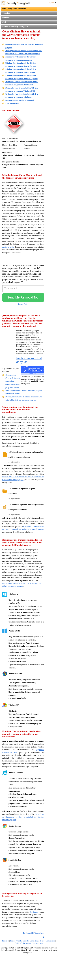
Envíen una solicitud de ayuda (29, 360)
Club (4, 22)
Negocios (6, 13)
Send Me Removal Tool (23, 297)
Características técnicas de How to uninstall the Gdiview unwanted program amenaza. (12, 381)
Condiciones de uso (37, 941)
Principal (5, 941)
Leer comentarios (12, 103)
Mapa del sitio (37, 943)
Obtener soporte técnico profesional (19, 100)
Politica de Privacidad (23, 943)
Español (52, 3)
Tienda (18, 941)
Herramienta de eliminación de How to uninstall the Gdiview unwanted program (23, 817)
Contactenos (50, 941)
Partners (5, 17)
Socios (12, 941)
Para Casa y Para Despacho (14, 8)
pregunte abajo (8, 247)
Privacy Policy (23, 304)
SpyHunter (34, 912)
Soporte (26, 941)
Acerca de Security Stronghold (15, 26)
